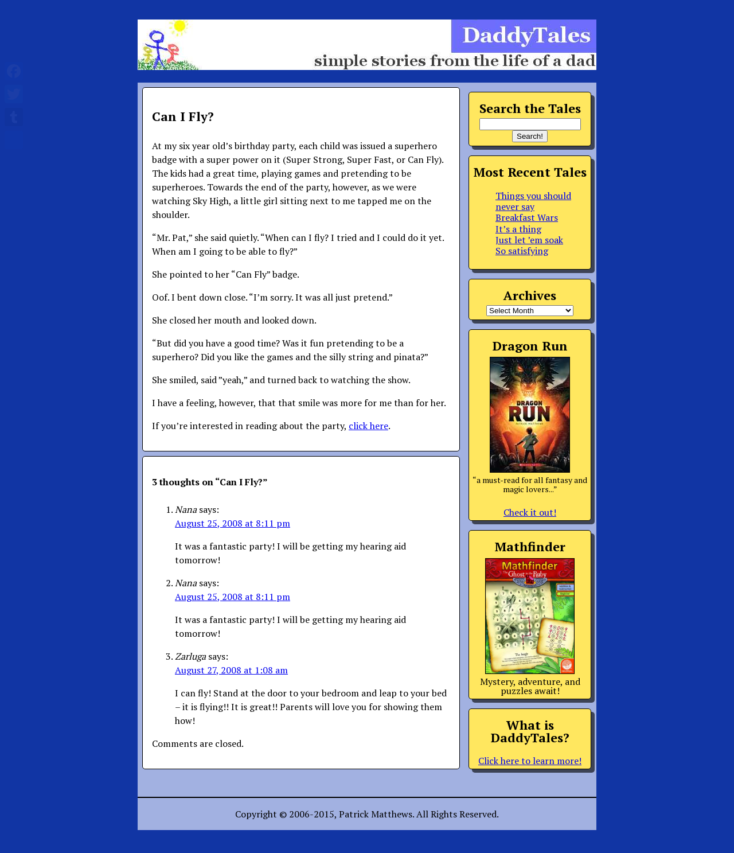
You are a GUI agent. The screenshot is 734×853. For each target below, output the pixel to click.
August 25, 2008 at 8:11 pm (232, 523)
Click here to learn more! (529, 760)
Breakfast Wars (526, 217)
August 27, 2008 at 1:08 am (231, 670)
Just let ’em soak (529, 239)
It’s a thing (518, 229)
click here (368, 425)
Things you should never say (533, 201)
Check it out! (529, 512)
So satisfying (521, 250)
